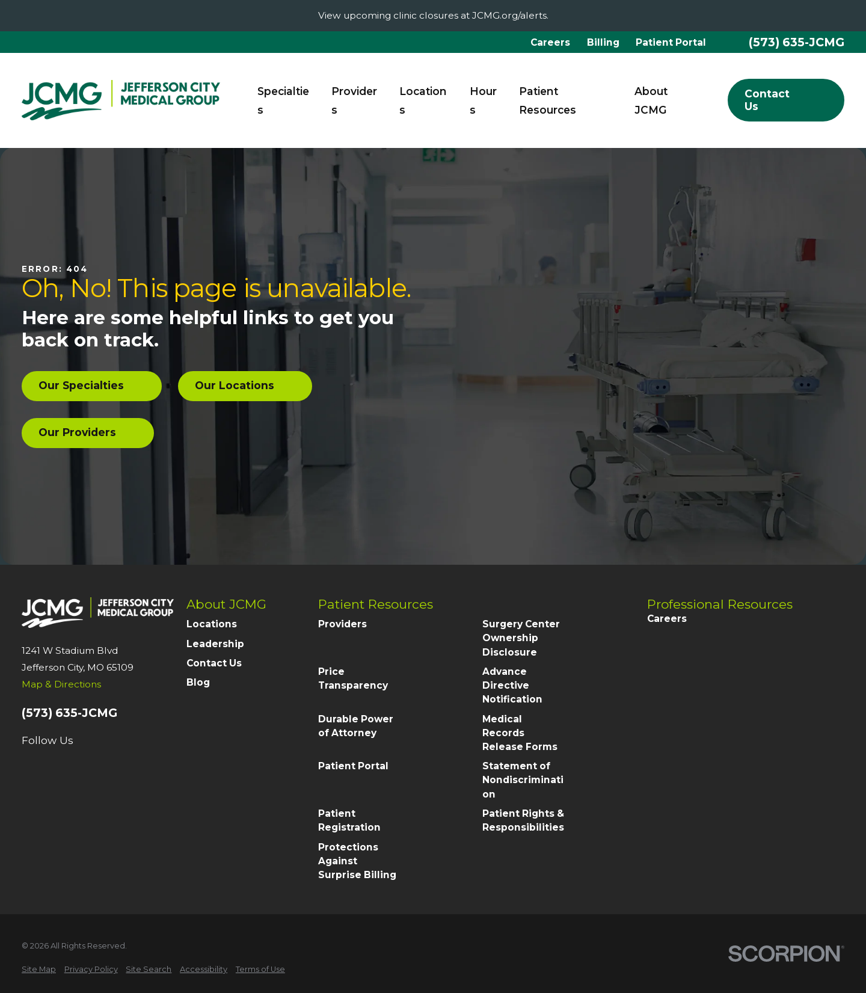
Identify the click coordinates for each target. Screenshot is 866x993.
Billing (603, 42)
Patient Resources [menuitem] (547, 100)
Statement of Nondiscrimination (523, 779)
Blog (198, 682)
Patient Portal (671, 42)
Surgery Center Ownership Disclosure (521, 637)
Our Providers (87, 432)
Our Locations (245, 385)
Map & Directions (61, 684)
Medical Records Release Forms (519, 732)
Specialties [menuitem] (283, 100)
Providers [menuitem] (354, 100)
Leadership (215, 644)
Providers (342, 624)
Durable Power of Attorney (355, 726)
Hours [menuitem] (483, 100)
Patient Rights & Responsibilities (523, 820)
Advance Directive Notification (512, 685)
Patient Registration (349, 820)
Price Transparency (353, 678)
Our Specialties (91, 385)
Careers (550, 42)
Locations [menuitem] (423, 100)
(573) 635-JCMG (796, 42)
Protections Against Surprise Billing (357, 861)
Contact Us (214, 663)
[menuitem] (39, 969)
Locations (211, 624)
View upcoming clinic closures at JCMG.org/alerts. (433, 15)
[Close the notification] (851, 16)
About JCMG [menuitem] (651, 100)
